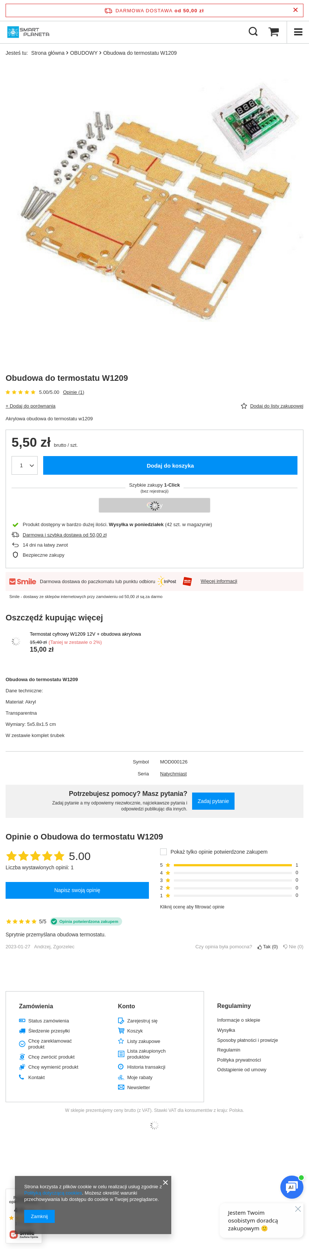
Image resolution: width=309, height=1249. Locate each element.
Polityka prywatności (239, 1060)
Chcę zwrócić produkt (51, 1057)
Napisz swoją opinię (77, 890)
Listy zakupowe (143, 1041)
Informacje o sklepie (238, 1020)
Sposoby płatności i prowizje (247, 1040)
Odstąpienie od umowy (241, 1069)
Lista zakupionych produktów (146, 1054)
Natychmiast (173, 774)
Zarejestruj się (142, 1021)
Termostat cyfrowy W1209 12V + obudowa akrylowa (85, 634)
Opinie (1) (73, 392)
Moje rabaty (140, 1077)
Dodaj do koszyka (170, 465)
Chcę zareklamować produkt (50, 1044)
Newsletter (138, 1087)
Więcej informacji (219, 581)
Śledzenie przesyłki (49, 1031)
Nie (293, 946)
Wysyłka (226, 1030)
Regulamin (228, 1050)
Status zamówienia (48, 1021)
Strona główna (48, 53)
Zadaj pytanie (213, 801)
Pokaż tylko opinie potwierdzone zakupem (219, 852)
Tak (268, 946)
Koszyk (135, 1031)
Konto (126, 1006)
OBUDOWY (84, 53)
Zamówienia (36, 1006)
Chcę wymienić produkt (53, 1067)
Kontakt (36, 1077)
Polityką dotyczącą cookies (53, 1193)
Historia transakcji (146, 1067)
